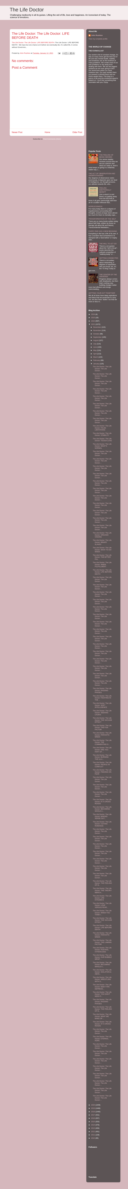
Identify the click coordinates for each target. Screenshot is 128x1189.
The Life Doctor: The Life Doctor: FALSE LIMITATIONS (102, 428)
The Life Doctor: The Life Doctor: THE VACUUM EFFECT (102, 720)
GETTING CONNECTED (108, 258)
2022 (93, 321)
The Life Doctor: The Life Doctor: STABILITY (102, 434)
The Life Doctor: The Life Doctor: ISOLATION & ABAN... (102, 972)
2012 (93, 1132)
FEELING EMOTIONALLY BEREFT (105, 190)
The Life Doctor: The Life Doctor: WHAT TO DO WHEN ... (102, 550)
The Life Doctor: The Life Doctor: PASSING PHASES (102, 690)
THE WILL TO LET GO (108, 244)
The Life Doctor (27, 9)
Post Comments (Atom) (52, 139)
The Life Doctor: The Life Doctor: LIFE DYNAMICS (102, 898)
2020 (93, 1105)
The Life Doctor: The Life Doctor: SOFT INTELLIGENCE (102, 705)
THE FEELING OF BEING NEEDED (106, 156)
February (97, 360)
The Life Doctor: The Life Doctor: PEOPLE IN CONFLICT (102, 764)
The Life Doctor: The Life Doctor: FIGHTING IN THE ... (102, 698)
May (95, 350)
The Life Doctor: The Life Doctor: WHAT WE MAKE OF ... (102, 1016)
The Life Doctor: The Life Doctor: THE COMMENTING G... (102, 742)
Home (47, 132)
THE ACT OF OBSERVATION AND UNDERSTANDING (102, 175)
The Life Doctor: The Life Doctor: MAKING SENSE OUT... (102, 816)
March (95, 357)
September (97, 337)
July (95, 344)
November (97, 330)
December (97, 327)
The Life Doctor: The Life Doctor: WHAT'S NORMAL (102, 446)
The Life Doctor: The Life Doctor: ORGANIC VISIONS (102, 535)
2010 (93, 1138)
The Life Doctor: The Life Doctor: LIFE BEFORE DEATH (33, 43)
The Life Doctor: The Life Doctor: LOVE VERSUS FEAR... (102, 905)
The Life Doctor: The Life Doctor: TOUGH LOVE (102, 440)
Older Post (77, 132)
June (95, 347)
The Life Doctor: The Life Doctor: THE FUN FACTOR (102, 727)
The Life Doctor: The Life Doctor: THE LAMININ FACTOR (102, 942)
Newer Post (17, 132)
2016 (93, 1118)
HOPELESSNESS (95, 206)
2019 (93, 1108)
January (96, 364)
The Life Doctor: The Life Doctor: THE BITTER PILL (102, 557)
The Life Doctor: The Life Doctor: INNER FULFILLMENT (102, 564)
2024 (93, 314)
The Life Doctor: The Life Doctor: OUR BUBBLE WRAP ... (102, 957)
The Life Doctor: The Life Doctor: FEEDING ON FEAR (102, 772)
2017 (93, 1115)
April (95, 354)
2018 (93, 1112)
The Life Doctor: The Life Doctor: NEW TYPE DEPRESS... (102, 987)
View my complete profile (98, 39)
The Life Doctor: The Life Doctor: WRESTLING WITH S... (102, 979)
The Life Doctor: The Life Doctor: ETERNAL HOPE (102, 1039)
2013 (93, 1128)
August (96, 340)
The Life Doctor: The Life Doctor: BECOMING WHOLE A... (102, 809)
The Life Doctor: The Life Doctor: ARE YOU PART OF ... (102, 750)
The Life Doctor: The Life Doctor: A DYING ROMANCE (102, 824)
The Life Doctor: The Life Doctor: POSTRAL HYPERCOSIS (102, 950)
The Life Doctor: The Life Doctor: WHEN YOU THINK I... (102, 913)
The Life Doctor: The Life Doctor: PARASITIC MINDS (102, 735)
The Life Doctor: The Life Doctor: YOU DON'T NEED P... (102, 994)
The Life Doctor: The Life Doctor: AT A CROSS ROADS (102, 802)
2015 (93, 1122)
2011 (93, 1135)
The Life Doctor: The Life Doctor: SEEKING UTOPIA (102, 713)
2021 (93, 324)
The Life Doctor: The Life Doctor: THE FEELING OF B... (102, 883)
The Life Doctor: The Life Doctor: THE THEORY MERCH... (102, 890)
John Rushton (97, 35)
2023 (93, 318)
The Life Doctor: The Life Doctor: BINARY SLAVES (102, 542)
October (96, 334)
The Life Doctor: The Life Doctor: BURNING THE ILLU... (102, 757)
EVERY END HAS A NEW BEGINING (103, 231)
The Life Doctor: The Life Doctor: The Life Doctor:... (102, 369)
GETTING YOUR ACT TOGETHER (102, 293)
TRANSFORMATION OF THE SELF (102, 219)
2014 (93, 1125)
